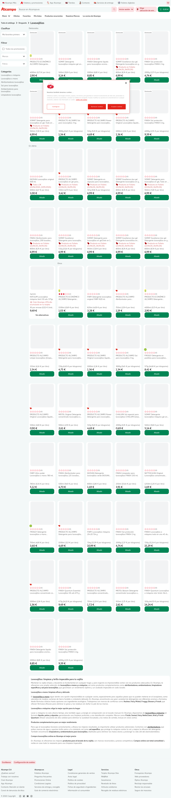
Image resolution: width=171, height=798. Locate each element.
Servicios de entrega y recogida (47, 787)
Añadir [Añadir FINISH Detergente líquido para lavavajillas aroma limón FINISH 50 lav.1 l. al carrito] (42, 668)
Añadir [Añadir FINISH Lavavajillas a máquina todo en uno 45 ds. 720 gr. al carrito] (157, 550)
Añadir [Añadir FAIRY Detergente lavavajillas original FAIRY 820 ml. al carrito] (99, 315)
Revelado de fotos (108, 783)
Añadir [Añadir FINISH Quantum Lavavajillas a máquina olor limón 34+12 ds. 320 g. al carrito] (157, 609)
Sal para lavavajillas (9, 85)
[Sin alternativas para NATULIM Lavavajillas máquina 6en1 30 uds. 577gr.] (42, 315)
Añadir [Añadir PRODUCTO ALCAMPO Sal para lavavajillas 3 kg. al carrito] (71, 138)
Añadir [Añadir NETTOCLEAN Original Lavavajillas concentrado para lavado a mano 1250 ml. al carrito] (157, 491)
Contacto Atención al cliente (12, 787)
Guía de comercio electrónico (46, 790)
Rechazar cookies (97, 106)
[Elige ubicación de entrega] (146, 9)
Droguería (23, 23)
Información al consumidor (79, 790)
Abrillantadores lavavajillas (12, 82)
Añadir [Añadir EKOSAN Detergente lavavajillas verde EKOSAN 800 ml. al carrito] (99, 491)
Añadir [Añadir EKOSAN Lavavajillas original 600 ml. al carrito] (42, 197)
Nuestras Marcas (73, 16)
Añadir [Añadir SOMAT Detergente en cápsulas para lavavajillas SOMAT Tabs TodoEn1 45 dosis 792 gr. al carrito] (99, 197)
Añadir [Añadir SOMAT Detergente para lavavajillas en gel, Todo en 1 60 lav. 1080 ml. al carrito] (42, 138)
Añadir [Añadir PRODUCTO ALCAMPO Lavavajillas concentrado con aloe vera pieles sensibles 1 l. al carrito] (42, 609)
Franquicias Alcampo (143, 773)
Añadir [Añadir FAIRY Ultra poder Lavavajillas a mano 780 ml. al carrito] (42, 491)
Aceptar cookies (116, 106)
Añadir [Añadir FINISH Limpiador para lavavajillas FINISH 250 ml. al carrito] (128, 491)
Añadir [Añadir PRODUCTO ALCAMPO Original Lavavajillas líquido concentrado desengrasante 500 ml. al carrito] (42, 432)
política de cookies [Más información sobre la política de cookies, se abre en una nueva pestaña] (81, 99)
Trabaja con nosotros (10, 776)
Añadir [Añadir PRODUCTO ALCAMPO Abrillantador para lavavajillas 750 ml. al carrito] (128, 315)
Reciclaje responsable (143, 783)
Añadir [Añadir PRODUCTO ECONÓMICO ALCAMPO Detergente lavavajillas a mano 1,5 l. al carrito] (71, 315)
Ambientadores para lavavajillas (9, 90)
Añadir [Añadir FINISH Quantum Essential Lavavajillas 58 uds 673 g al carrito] (71, 609)
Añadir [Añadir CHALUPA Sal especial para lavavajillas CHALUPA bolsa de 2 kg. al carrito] (128, 432)
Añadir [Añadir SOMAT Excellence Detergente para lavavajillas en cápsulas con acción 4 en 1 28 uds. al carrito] (71, 256)
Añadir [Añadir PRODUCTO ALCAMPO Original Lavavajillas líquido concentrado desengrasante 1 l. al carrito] (128, 138)
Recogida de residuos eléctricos (114, 790)
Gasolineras (106, 780)
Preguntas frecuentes (43, 776)
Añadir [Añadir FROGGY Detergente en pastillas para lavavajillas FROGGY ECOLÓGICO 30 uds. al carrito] (157, 374)
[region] (86, 97)
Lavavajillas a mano (9, 78)
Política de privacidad (77, 783)
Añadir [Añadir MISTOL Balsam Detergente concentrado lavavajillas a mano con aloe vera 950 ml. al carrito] (128, 609)
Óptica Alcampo (141, 780)
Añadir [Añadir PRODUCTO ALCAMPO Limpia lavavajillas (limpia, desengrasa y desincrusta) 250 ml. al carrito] (42, 374)
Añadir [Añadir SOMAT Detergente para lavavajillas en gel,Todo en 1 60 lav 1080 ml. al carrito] (99, 256)
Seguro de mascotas (143, 790)
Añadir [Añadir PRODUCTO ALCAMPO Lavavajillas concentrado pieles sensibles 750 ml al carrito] (99, 609)
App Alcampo (6, 783)
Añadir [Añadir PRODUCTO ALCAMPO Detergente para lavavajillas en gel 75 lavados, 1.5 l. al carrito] (71, 550)
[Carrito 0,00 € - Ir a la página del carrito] (164, 9)
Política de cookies (75, 780)
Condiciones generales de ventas (81, 773)
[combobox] (64, 9)
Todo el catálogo (8, 23)
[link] (24, 762)
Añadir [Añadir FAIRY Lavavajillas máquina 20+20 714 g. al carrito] (99, 550)
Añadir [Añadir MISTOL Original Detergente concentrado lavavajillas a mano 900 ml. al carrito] (71, 432)
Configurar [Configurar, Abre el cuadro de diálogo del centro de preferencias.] (56, 106)
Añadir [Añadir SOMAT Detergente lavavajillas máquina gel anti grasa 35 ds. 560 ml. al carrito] (157, 432)
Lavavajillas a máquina (10, 75)
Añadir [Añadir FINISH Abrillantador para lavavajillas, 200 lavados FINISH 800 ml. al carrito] (42, 256)
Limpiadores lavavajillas (11, 95)
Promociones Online (42, 780)
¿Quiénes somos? (8, 773)
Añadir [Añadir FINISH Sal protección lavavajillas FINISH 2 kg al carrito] (157, 80)
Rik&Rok (104, 776)
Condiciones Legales (42, 783)
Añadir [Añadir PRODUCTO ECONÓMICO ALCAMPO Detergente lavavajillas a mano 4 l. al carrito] (42, 80)
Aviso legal (72, 776)
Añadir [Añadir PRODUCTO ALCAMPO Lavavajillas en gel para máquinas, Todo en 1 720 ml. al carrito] (71, 197)
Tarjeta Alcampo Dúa (110, 773)
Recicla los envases (142, 787)
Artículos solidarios (109, 787)
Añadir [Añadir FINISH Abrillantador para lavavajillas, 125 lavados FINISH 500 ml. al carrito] (71, 491)
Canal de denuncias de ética (12, 790)
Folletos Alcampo (41, 773)
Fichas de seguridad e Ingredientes (82, 787)
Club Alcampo (7, 780)
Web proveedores (142, 776)
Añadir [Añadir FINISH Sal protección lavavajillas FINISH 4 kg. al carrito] (157, 138)
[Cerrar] (126, 83)
